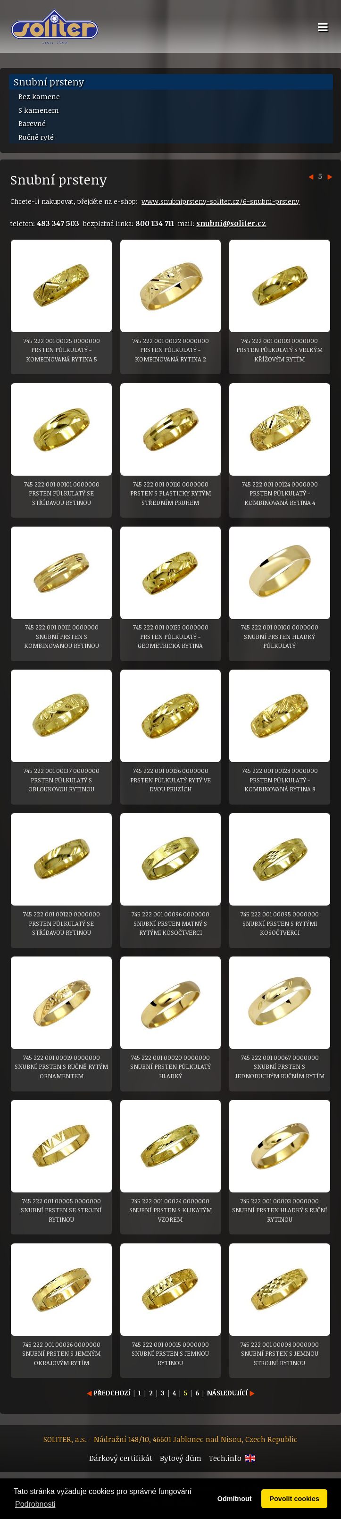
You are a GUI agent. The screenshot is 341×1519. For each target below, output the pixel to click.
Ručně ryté (36, 137)
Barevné (32, 123)
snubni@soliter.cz (231, 223)
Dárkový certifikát (120, 1458)
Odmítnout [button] (234, 1498)
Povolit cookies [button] (294, 1498)
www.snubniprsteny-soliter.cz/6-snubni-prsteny (220, 201)
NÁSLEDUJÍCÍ (231, 1392)
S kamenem (38, 110)
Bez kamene (39, 96)
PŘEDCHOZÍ (108, 1392)
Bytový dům (180, 1458)
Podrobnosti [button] (35, 1504)
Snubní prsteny (49, 81)
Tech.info (225, 1458)
